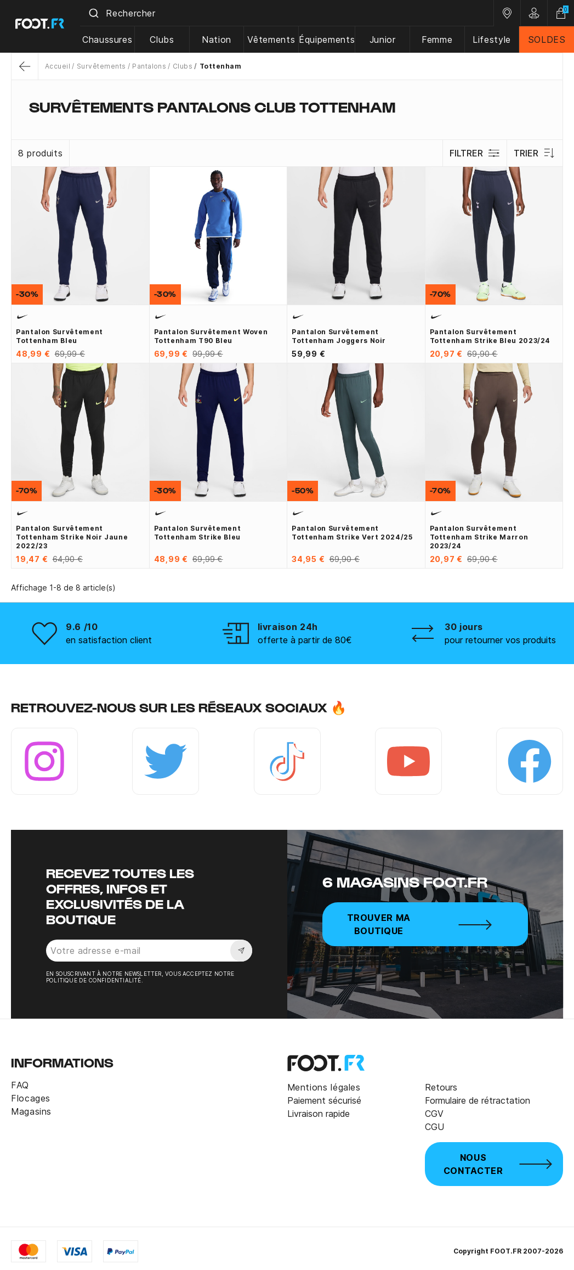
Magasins (31, 1111)
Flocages (30, 1098)
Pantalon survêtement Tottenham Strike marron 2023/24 (479, 537)
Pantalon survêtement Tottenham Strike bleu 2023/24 (490, 336)
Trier (535, 153)
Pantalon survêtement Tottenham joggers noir (339, 336)
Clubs (166, 39)
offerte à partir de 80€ (305, 639)
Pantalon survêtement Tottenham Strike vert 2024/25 (352, 532)
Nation (220, 39)
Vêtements (274, 39)
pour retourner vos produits (500, 639)
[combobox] (289, 13)
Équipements (329, 39)
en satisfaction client (109, 639)
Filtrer (474, 153)
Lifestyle (493, 39)
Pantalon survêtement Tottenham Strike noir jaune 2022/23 (72, 537)
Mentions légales (324, 1087)
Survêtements (101, 66)
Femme (438, 39)
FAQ (20, 1085)
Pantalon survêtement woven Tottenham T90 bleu (211, 336)
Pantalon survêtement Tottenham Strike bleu (197, 532)
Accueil (57, 66)
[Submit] (98, 13)
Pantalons (149, 66)
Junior (384, 39)
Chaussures (112, 39)
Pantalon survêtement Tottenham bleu (59, 336)
